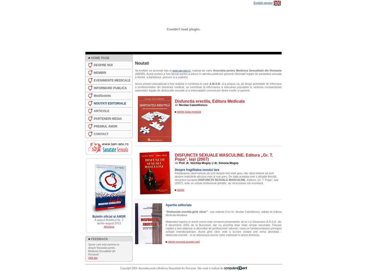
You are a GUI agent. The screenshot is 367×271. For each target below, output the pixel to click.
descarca (109, 226)
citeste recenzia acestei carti (184, 241)
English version (263, 2)
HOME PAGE (100, 58)
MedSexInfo (102, 96)
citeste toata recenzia (189, 111)
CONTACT (101, 134)
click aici (93, 257)
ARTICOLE (101, 111)
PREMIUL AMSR (105, 126)
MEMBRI (100, 73)
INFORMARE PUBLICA (110, 88)
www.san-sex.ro (181, 70)
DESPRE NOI (103, 65)
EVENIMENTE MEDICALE (112, 80)
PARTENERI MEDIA (108, 119)
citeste (180, 189)
